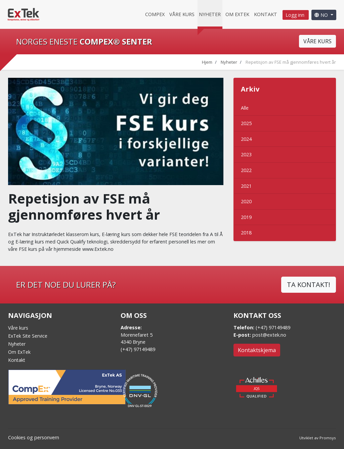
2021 (246, 186)
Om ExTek (19, 352)
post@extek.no (269, 335)
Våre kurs (182, 14)
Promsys (327, 437)
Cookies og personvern (33, 437)
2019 (246, 217)
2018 (246, 232)
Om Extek (237, 14)
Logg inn (296, 15)
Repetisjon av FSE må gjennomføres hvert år (291, 62)
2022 (246, 170)
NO (321, 15)
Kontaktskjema (257, 350)
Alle (245, 108)
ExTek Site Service (27, 336)
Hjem (207, 62)
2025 (246, 123)
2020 (246, 201)
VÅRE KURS (317, 41)
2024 (246, 139)
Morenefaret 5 (137, 335)
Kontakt (265, 14)
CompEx (155, 14)
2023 (246, 154)
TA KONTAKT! (308, 284)
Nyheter (210, 14)
